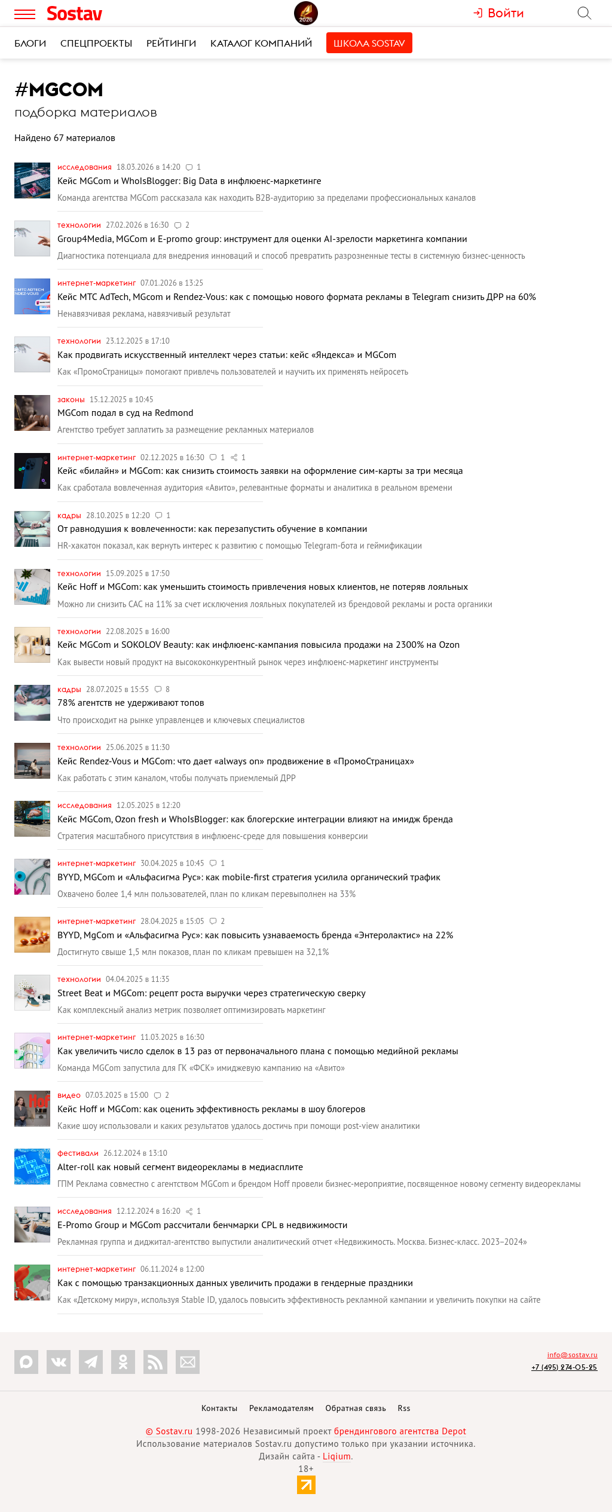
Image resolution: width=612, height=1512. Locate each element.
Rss (404, 1408)
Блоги (30, 43)
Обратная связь (356, 1408)
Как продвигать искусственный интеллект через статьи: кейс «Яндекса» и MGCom (226, 354)
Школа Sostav (369, 43)
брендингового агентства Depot (400, 1431)
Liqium (337, 1456)
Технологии (80, 224)
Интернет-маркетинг (97, 282)
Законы (72, 399)
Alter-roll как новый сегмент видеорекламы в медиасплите (180, 1167)
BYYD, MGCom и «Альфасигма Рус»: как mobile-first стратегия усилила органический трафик (248, 877)
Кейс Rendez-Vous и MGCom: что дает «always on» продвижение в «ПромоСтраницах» (235, 761)
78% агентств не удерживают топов (130, 702)
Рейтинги (171, 43)
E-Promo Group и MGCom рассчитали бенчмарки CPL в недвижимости (202, 1225)
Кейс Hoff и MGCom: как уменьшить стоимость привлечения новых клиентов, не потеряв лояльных (262, 586)
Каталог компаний (261, 43)
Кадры (70, 515)
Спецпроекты (96, 43)
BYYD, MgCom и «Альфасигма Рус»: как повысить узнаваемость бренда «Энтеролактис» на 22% (255, 935)
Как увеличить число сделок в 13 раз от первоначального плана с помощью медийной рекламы (257, 1051)
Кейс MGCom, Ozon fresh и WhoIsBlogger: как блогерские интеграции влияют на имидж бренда (255, 819)
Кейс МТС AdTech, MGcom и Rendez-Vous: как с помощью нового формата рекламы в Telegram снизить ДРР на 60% (296, 296)
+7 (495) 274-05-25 (564, 1367)
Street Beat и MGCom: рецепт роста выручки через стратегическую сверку (211, 993)
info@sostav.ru (572, 1354)
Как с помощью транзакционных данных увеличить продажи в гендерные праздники (235, 1282)
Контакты (219, 1408)
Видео (69, 1095)
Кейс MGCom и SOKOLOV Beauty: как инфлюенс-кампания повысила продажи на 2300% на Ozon (258, 644)
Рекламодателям (281, 1408)
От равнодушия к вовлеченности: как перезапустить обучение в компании (212, 528)
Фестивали (78, 1153)
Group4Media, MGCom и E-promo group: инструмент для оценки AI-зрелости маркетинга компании (262, 238)
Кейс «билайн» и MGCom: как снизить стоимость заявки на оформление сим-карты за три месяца (260, 470)
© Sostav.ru (169, 1431)
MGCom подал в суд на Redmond (125, 412)
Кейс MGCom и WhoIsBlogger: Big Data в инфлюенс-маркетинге (189, 180)
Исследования (85, 167)
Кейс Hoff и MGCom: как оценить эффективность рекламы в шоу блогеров (211, 1109)
